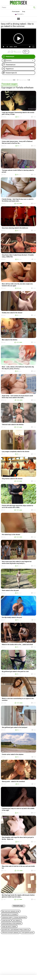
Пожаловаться (10, 64)
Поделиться (9, 69)
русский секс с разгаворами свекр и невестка (15, 929)
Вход (23, 11)
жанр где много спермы (9, 926)
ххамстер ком (6, 920)
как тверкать (17, 920)
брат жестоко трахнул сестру (10, 911)
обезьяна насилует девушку (10, 932)
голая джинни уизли (27, 932)
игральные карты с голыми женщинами (14, 917)
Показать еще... (18, 906)
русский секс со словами (9, 914)
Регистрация (15, 11)
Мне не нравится (12, 52)
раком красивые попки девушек (11, 923)
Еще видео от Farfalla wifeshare (17, 87)
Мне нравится (9, 52)
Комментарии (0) (11, 73)
